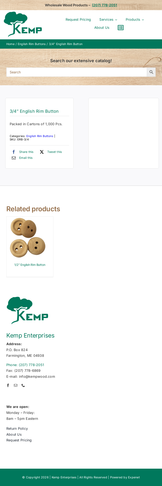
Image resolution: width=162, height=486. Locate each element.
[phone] (23, 385)
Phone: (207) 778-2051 (25, 365)
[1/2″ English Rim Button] (28, 219)
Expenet (134, 477)
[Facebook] (22, 152)
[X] (50, 152)
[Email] (21, 158)
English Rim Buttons (39, 136)
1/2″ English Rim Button (29, 264)
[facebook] (8, 385)
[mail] (15, 385)
